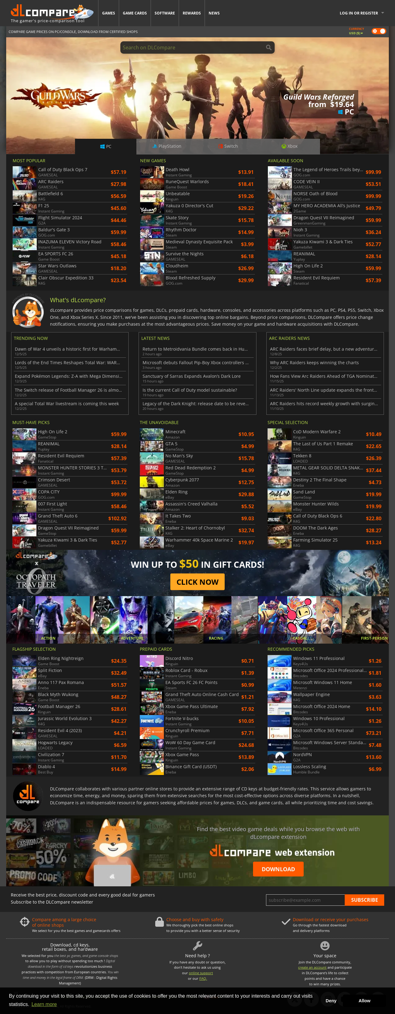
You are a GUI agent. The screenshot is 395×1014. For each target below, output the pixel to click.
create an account (312, 967)
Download (278, 869)
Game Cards (135, 13)
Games (108, 13)
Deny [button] (331, 1000)
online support (201, 973)
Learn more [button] (44, 1004)
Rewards (192, 13)
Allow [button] (364, 1000)
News (214, 13)
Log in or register (359, 13)
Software (165, 13)
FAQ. (203, 978)
